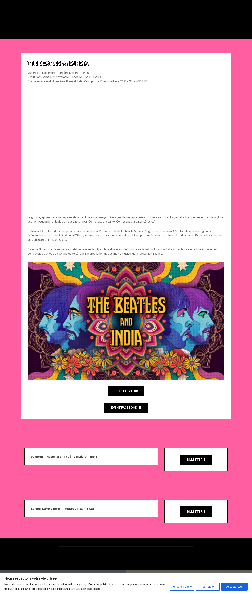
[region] (126, 583)
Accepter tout (234, 586)
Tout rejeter (208, 586)
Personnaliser (180, 586)
